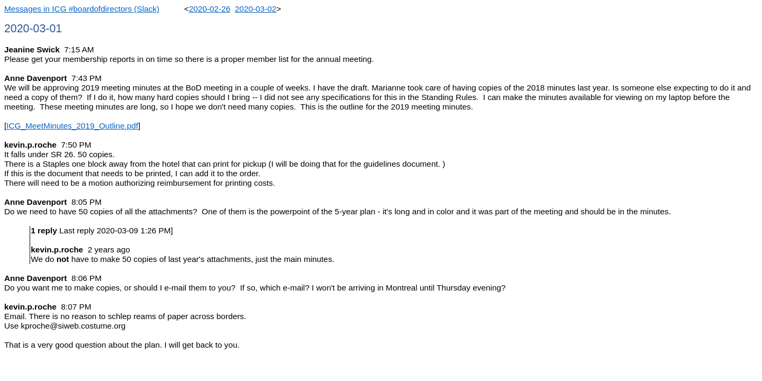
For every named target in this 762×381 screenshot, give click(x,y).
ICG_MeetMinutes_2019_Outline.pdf (72, 125)
